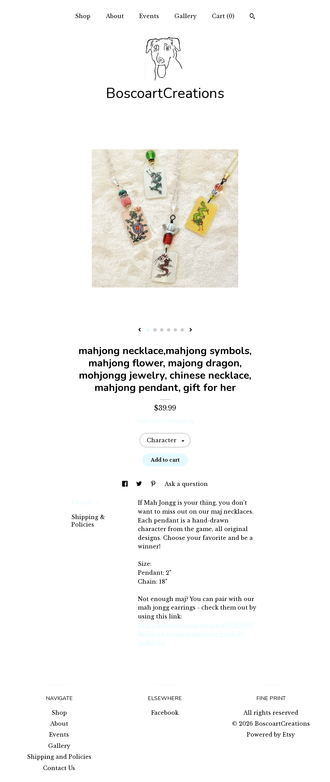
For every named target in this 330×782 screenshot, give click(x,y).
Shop (82, 16)
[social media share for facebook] (125, 483)
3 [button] (161, 330)
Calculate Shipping (165, 420)
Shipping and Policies (59, 756)
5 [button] (175, 330)
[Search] (252, 17)
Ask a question (186, 483)
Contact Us (59, 768)
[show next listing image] (190, 330)
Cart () (223, 16)
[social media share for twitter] (140, 483)
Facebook (164, 712)
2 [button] (155, 330)
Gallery (185, 16)
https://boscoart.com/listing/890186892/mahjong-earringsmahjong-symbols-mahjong (196, 634)
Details (85, 502)
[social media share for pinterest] (154, 483)
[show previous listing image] (139, 330)
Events (149, 16)
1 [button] (148, 330)
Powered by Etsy (271, 734)
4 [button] (168, 330)
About (115, 16)
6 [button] (182, 330)
